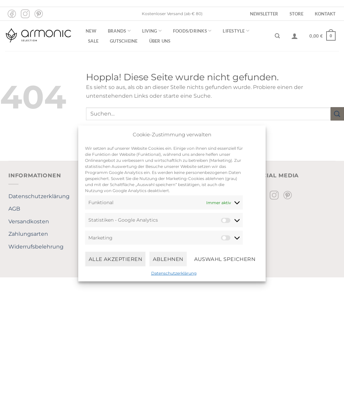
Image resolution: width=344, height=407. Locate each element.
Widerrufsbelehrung (35, 246)
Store (296, 13)
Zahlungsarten (28, 234)
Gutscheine (124, 41)
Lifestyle (236, 31)
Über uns (160, 41)
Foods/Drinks (192, 31)
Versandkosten (28, 221)
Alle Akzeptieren (115, 259)
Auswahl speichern (225, 259)
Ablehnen (168, 259)
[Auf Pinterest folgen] (39, 14)
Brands (119, 31)
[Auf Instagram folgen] (25, 14)
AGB (14, 209)
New (91, 31)
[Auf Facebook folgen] (12, 14)
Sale (93, 41)
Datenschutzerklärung (174, 273)
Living (152, 31)
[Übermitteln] (337, 113)
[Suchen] (277, 36)
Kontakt (325, 13)
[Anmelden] (294, 36)
